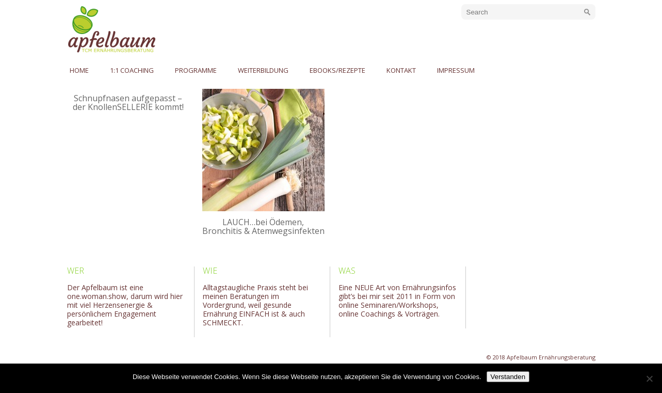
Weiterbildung (263, 70)
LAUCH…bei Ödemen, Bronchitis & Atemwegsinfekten (263, 226)
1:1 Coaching (132, 70)
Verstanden (508, 377)
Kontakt (401, 70)
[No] (649, 378)
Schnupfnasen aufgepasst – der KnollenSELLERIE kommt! (128, 102)
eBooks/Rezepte (337, 70)
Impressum (456, 70)
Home (79, 70)
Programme (196, 70)
